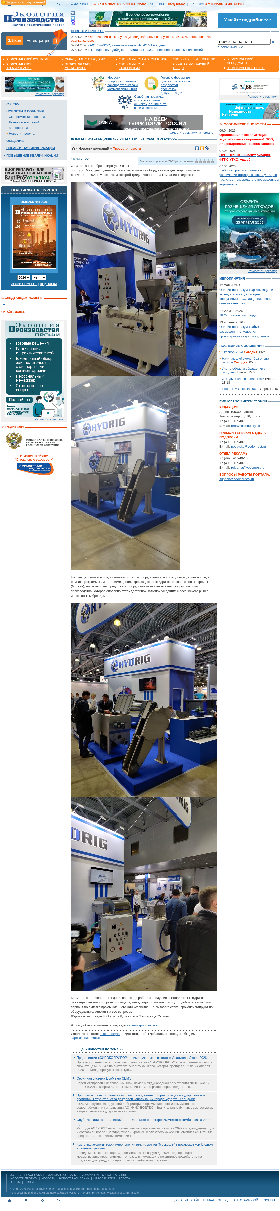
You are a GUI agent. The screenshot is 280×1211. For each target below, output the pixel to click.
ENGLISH (268, 1200)
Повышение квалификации (32, 155)
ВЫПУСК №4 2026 (34, 202)
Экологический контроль (28, 59)
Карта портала (232, 46)
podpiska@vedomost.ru (248, 446)
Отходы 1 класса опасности (243, 379)
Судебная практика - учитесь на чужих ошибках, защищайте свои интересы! (150, 102)
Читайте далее (13, 311)
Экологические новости (27, 117)
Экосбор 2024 (232, 352)
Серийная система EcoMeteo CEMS (104, 1078)
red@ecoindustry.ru (245, 426)
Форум (15, 1182)
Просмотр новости (127, 148)
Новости (48, 1178)
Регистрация (38, 40)
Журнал (13, 104)
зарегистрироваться (142, 1025)
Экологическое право (246, 68)
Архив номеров (24, 284)
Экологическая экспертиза (143, 59)
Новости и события (25, 111)
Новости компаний (24, 122)
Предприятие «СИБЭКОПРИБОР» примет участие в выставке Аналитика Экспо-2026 (142, 1058)
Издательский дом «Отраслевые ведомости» (56, 1188)
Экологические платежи (194, 59)
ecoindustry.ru (110, 1034)
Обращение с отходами (85, 59)
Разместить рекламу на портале (190, 132)
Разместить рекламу (49, 94)
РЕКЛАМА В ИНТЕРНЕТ (95, 1174)
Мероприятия (19, 128)
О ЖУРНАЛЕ (80, 4)
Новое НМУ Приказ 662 (240, 389)
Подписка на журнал (34, 190)
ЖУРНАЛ (16, 1174)
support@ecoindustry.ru (236, 479)
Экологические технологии (132, 66)
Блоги (29, 1182)
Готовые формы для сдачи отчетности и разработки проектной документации (176, 85)
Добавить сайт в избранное (198, 1200)
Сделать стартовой (241, 1200)
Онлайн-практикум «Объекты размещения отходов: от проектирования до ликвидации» (244, 331)
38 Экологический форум (238, 315)
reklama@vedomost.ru (247, 467)
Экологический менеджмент (240, 61)
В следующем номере (21, 298)
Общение (15, 141)
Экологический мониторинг (78, 66)
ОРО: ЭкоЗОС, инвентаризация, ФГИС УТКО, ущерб (128, 45)
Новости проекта (87, 31)
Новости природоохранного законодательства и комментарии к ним (122, 83)
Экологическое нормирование (19, 66)
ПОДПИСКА (34, 1174)
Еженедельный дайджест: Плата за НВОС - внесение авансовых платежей (145, 50)
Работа (124, 1178)
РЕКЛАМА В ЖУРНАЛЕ (61, 1174)
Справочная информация (30, 148)
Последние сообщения (241, 346)
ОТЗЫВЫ (157, 4)
